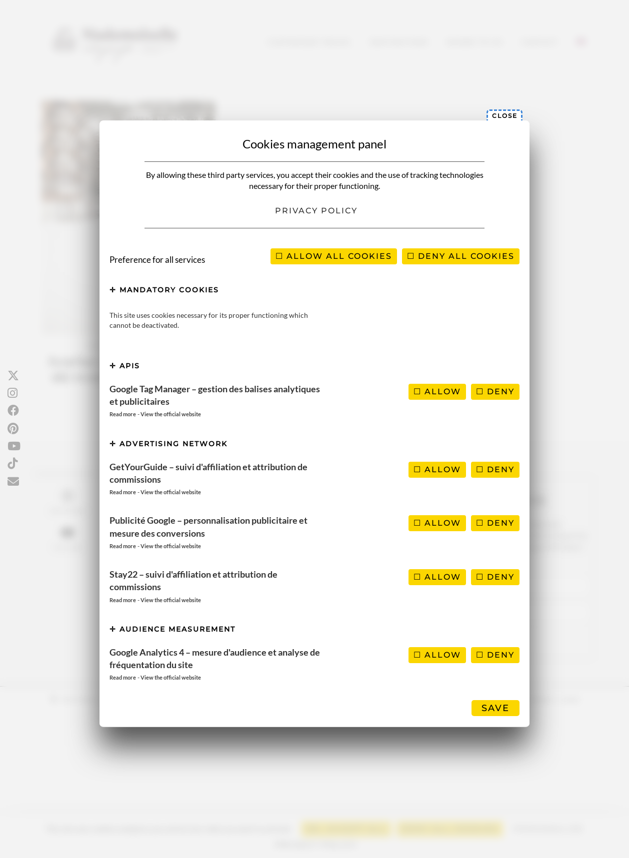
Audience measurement (173, 629)
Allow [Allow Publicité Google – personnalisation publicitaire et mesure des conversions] (437, 523)
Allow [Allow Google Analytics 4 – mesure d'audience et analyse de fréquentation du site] (437, 655)
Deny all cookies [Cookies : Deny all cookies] (460, 256)
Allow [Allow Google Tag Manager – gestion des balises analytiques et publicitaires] (437, 391)
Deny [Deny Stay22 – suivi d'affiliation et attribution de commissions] (495, 577)
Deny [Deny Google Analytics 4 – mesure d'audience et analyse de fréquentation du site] (495, 655)
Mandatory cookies (164, 289)
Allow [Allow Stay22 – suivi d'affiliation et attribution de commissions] (437, 577)
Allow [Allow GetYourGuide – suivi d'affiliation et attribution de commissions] (437, 469)
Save (496, 708)
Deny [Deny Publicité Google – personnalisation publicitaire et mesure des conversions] (495, 523)
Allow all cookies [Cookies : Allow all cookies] (334, 256)
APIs (125, 365)
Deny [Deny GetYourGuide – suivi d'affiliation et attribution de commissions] (495, 469)
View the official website (170, 414)
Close (505, 115)
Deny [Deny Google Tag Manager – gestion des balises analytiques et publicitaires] (495, 391)
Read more (123, 414)
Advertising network (169, 443)
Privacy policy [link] (316, 210)
